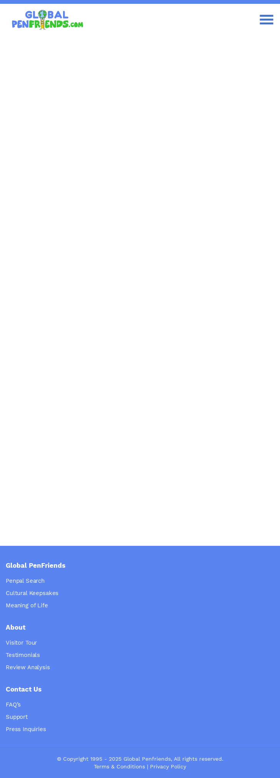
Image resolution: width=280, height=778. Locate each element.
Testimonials (23, 655)
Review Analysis (28, 667)
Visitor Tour (21, 642)
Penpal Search (25, 580)
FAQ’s (13, 704)
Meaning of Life (27, 605)
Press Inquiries (26, 729)
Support (17, 716)
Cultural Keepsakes (32, 593)
